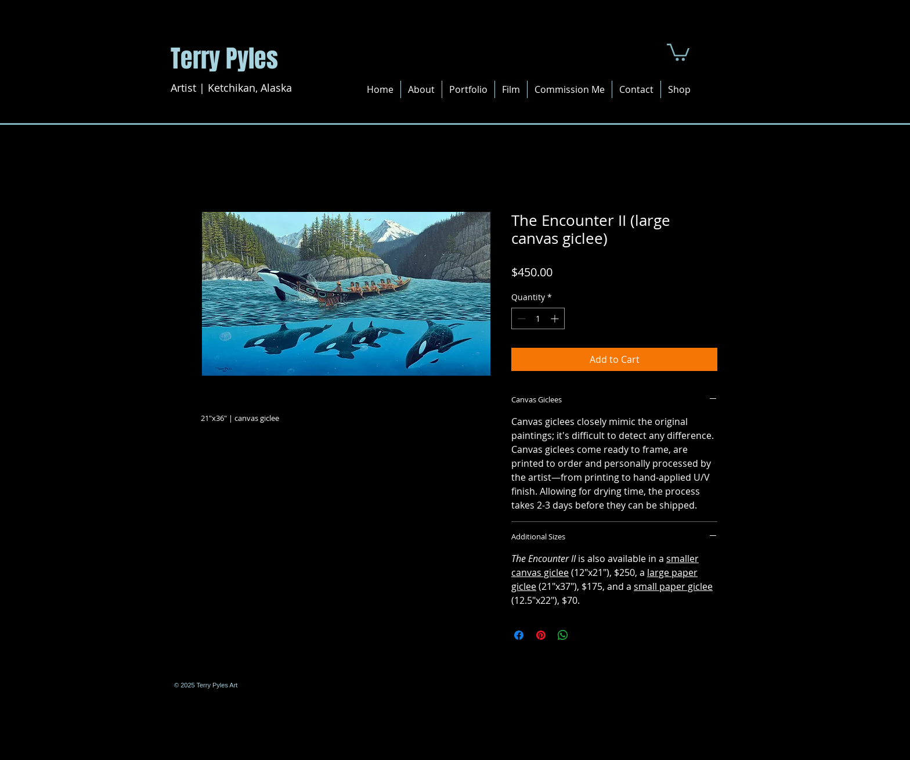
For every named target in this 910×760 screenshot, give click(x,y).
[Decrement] (520, 318)
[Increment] (555, 318)
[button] (678, 51)
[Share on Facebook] (519, 635)
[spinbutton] (538, 318)
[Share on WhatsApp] (563, 635)
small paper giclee (673, 586)
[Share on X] (585, 635)
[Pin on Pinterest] (541, 635)
